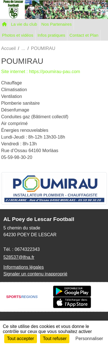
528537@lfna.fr (18, 257)
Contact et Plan (83, 35)
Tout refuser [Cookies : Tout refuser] (55, 338)
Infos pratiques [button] (51, 35)
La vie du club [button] (24, 24)
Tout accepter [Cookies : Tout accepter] (20, 338)
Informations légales (23, 267)
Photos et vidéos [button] (17, 35)
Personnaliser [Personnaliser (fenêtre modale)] (89, 338)
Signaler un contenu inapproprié (35, 273)
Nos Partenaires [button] (56, 24)
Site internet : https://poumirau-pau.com (40, 71)
